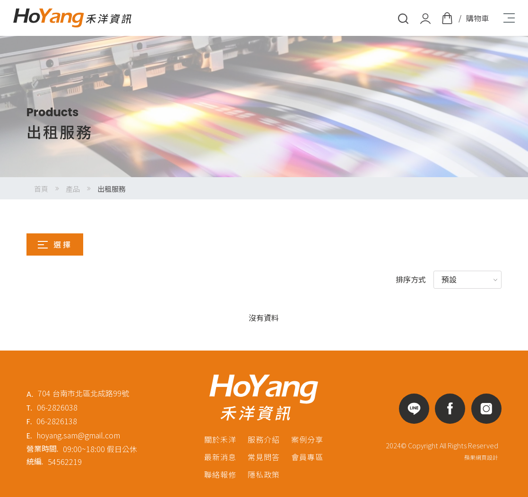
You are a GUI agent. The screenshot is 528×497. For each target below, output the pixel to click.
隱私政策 (264, 474)
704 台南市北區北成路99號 (83, 393)
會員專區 (307, 457)
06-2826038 (57, 407)
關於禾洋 (220, 439)
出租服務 (111, 188)
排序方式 (411, 279)
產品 (73, 188)
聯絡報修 (220, 474)
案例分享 (307, 439)
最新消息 (220, 457)
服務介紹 (264, 439)
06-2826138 (56, 421)
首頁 (41, 188)
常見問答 (264, 457)
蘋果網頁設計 (481, 457)
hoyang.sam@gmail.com (78, 435)
